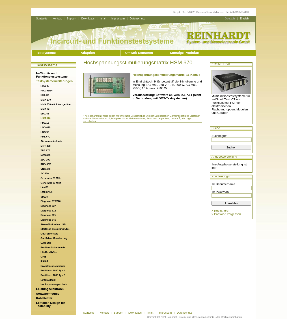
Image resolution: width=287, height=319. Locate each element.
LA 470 (44, 187)
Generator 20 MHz (51, 178)
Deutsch (230, 18)
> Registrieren (220, 210)
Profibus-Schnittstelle (53, 247)
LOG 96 (45, 132)
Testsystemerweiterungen (54, 81)
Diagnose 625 (48, 215)
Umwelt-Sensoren (139, 53)
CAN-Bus (46, 242)
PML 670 (45, 136)
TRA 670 (45, 150)
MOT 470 (45, 146)
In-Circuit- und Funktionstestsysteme (52, 75)
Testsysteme (46, 53)
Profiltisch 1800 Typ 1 (53, 270)
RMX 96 (45, 86)
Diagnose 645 (48, 219)
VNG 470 (45, 169)
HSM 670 (45, 118)
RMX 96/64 (46, 90)
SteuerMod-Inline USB (53, 224)
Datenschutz (137, 18)
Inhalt (103, 18)
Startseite (41, 18)
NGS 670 (45, 155)
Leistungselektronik (50, 289)
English (244, 18)
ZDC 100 (45, 159)
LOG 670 (45, 127)
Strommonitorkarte (51, 141)
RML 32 (45, 95)
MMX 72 (45, 109)
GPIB (43, 256)
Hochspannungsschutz (54, 284)
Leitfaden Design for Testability (50, 304)
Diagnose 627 (48, 206)
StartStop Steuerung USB (55, 229)
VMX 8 (44, 196)
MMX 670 (46, 99)
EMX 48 (45, 113)
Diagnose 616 (48, 210)
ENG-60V (46, 164)
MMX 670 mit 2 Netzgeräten (56, 104)
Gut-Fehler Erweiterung (54, 238)
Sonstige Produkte (184, 53)
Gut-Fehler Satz (49, 233)
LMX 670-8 (46, 192)
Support (71, 18)
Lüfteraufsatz (48, 280)
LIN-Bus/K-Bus (49, 252)
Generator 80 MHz (51, 183)
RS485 (44, 261)
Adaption (88, 53)
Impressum (118, 18)
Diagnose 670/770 (50, 201)
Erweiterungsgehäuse (53, 266)
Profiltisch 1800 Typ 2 (53, 275)
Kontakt (57, 18)
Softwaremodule (47, 293)
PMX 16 (45, 122)
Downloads (88, 18)
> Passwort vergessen (226, 214)
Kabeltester (44, 298)
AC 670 (45, 173)
